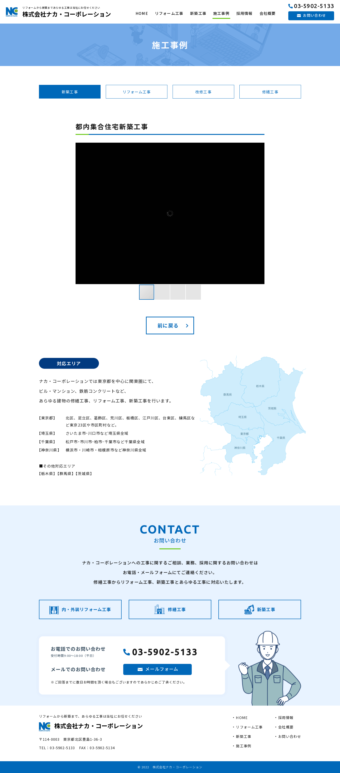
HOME (142, 13)
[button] (260, 230)
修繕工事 (270, 92)
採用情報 (244, 13)
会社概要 (267, 13)
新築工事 (198, 13)
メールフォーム (161, 685)
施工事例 (221, 13)
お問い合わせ (314, 15)
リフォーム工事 (169, 13)
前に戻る (167, 341)
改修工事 (203, 92)
